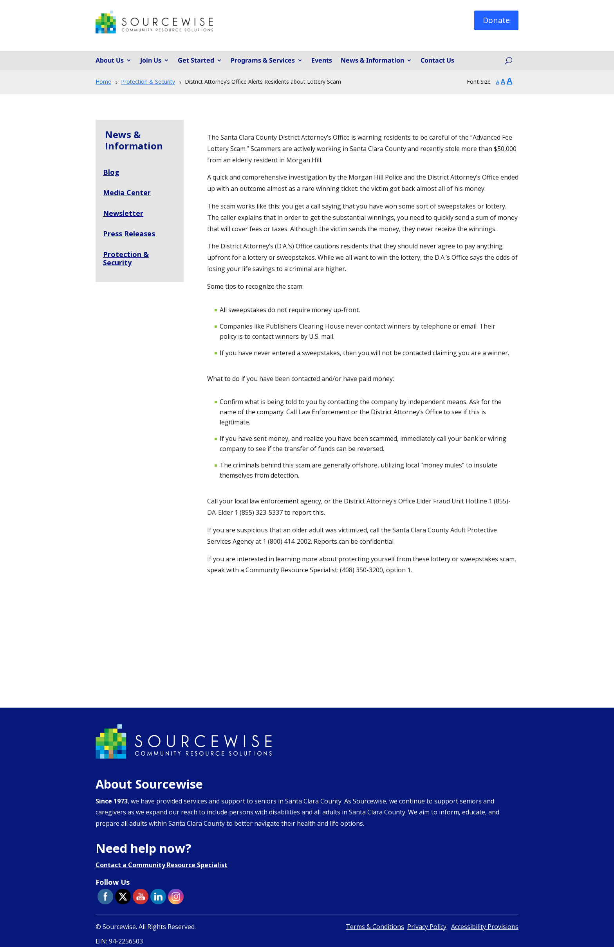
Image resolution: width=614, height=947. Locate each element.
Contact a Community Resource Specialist (162, 865)
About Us (110, 61)
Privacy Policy (426, 926)
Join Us (150, 61)
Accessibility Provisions (484, 926)
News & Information (372, 61)
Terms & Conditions (375, 926)
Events (321, 61)
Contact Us (437, 61)
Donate (496, 20)
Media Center (127, 192)
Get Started (196, 61)
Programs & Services (263, 61)
